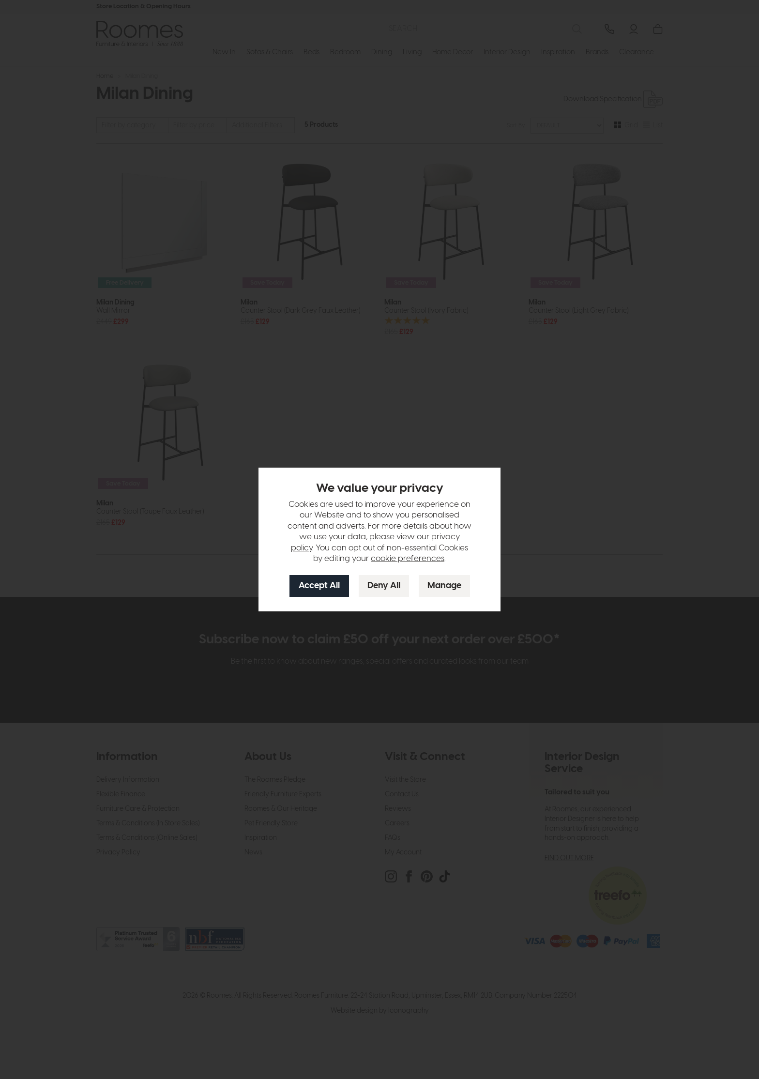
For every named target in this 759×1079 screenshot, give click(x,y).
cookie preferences (407, 558)
